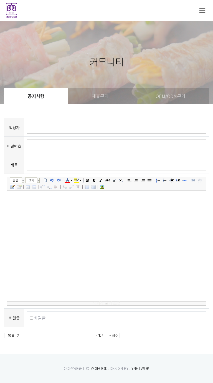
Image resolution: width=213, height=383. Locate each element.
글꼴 (16, 180)
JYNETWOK (139, 368)
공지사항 (36, 96)
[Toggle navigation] (202, 10)
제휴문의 (100, 96)
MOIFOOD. (99, 368)
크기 (31, 180)
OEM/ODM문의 (170, 96)
